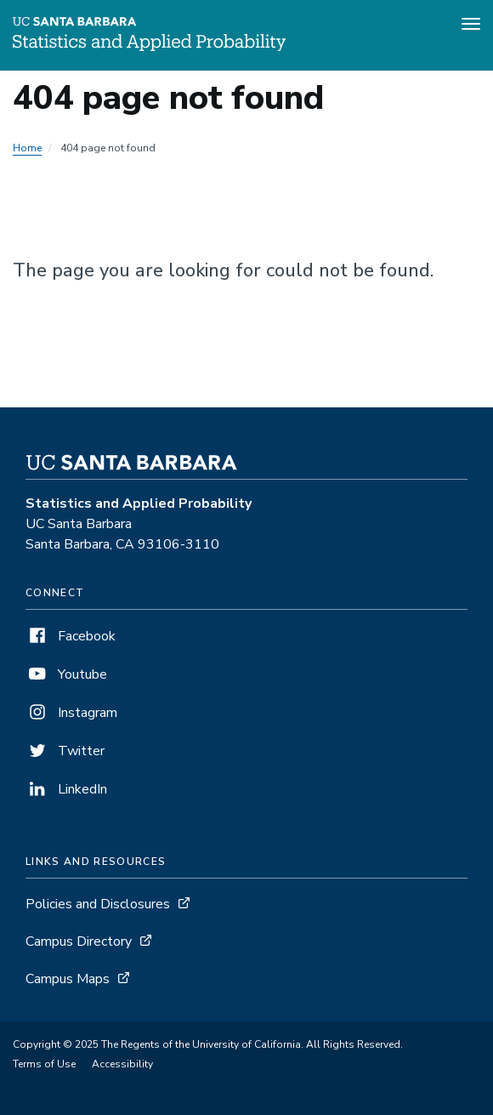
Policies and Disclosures (98, 904)
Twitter (65, 751)
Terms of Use (44, 1064)
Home (27, 148)
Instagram (71, 712)
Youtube (66, 674)
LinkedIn (66, 789)
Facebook (71, 636)
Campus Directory (79, 941)
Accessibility (122, 1064)
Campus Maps (68, 979)
